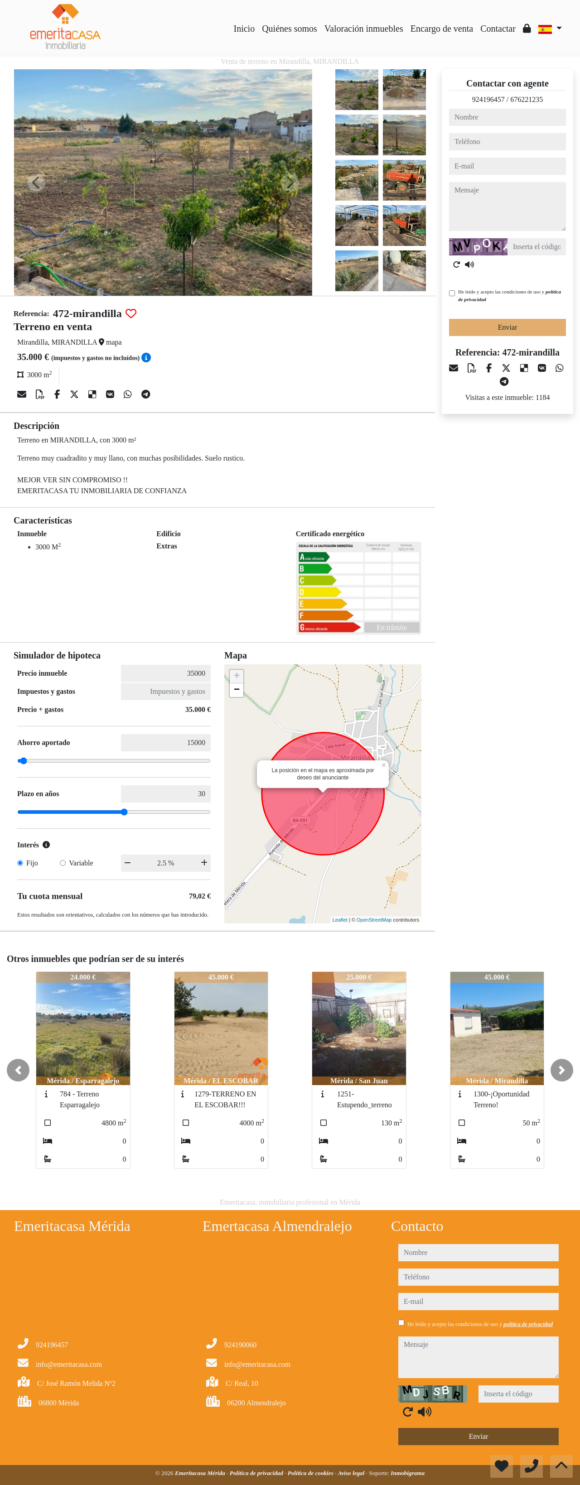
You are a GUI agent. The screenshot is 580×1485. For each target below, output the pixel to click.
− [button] (237, 690)
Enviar (507, 327)
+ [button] (237, 676)
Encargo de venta (442, 29)
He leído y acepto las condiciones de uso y (509, 295)
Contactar (498, 29)
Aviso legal (352, 1473)
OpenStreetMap (374, 920)
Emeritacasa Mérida (201, 1473)
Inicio (244, 29)
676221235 (526, 99)
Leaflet (340, 920)
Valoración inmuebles (363, 29)
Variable (81, 863)
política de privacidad (528, 1324)
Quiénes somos (289, 29)
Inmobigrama (408, 1473)
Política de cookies (311, 1473)
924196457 (488, 99)
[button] (18, 1070)
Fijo (32, 863)
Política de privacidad (257, 1473)
